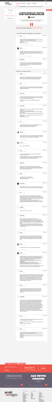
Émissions (28, 3)
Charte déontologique (41, 400)
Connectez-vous (37, 28)
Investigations (24, 396)
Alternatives (24, 399)
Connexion (45, 0)
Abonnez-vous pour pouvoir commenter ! (29, 27)
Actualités (23, 3)
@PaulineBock (32, 17)
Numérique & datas (25, 397)
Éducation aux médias (41, 396)
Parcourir (18, 3)
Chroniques (34, 3)
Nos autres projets (41, 399)
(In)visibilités (24, 401)
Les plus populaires (33, 398)
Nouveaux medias (25, 400)
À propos (40, 397)
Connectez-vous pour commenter (9, 15)
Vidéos (31, 397)
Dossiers (32, 396)
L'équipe (40, 398)
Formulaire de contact (41, 401)
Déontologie (24, 398)
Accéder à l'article (10, 10)
